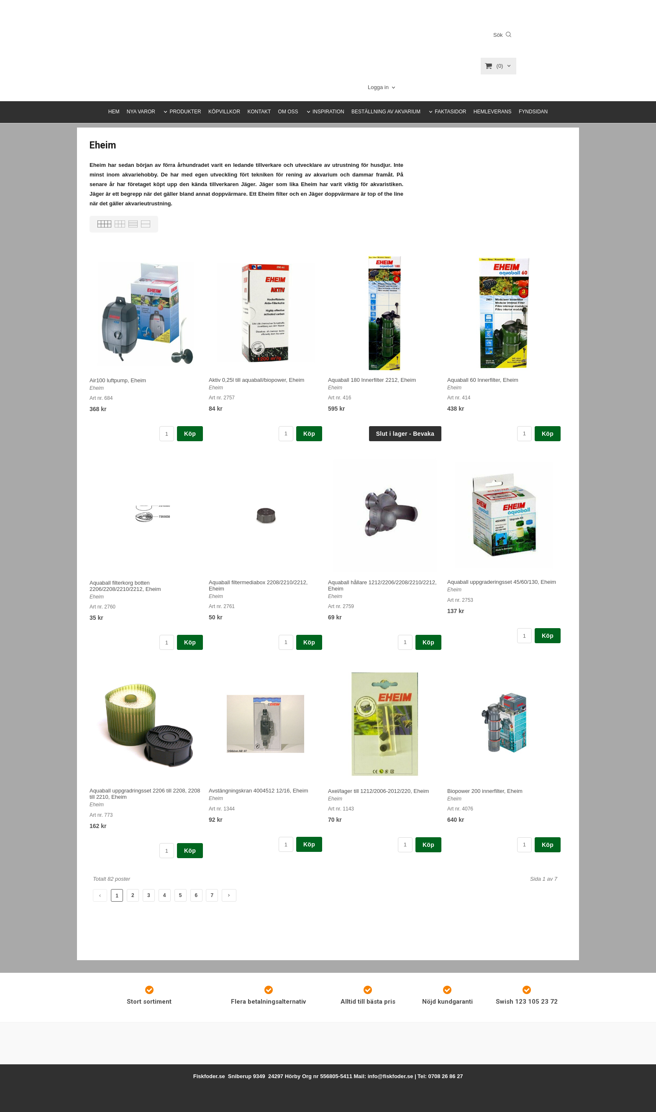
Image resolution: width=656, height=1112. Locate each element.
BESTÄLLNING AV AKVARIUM (385, 112)
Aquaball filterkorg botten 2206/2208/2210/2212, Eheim (125, 586)
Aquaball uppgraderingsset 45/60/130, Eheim (501, 582)
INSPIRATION (328, 112)
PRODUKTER (185, 112)
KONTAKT (259, 112)
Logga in (378, 87)
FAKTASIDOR (450, 112)
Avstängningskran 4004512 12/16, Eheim (258, 790)
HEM (114, 112)
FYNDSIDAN (533, 112)
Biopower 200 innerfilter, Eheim (485, 791)
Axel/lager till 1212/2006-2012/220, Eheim (378, 791)
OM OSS (288, 112)
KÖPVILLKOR (224, 112)
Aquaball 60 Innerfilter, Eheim (482, 380)
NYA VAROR (141, 112)
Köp (190, 433)
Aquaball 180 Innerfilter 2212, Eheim (372, 380)
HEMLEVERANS (493, 112)
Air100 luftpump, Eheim (118, 380)
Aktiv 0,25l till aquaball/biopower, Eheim (256, 380)
